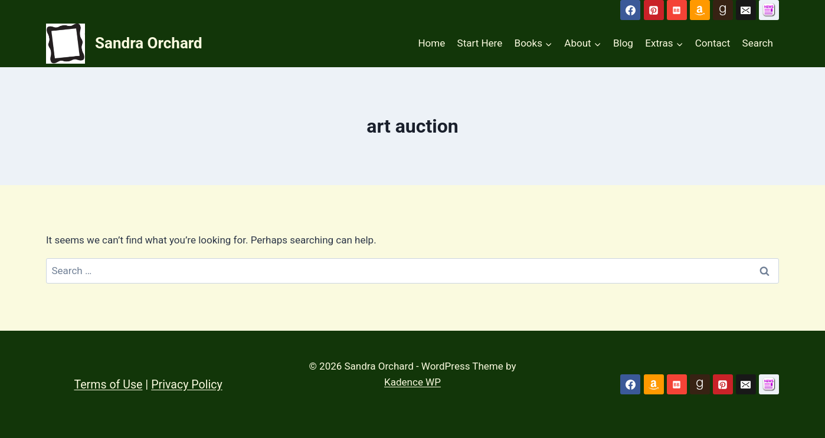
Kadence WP (412, 382)
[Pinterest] (654, 10)
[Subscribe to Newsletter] (769, 10)
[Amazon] (700, 10)
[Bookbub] (677, 10)
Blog (623, 43)
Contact (712, 43)
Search (757, 43)
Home (431, 43)
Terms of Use (109, 384)
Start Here (480, 43)
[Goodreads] (723, 10)
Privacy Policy (189, 384)
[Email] (746, 10)
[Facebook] (630, 10)
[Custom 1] (769, 384)
